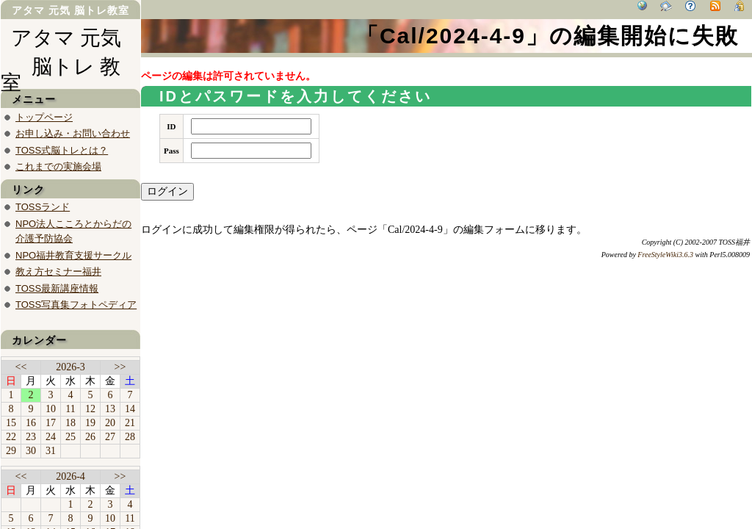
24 (51, 436)
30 (31, 450)
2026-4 (70, 476)
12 (90, 408)
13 (110, 408)
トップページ (44, 117)
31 (51, 450)
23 (31, 436)
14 (130, 408)
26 (90, 436)
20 (110, 422)
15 (11, 422)
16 (31, 422)
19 (90, 422)
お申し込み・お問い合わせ (72, 133)
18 (70, 422)
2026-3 (70, 367)
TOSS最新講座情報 (56, 288)
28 (130, 436)
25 (70, 436)
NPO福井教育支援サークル (73, 255)
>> (120, 367)
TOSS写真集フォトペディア (76, 304)
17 (51, 422)
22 (11, 436)
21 (130, 422)
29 (11, 450)
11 (70, 408)
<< (21, 367)
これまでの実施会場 (58, 166)
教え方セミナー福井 (58, 271)
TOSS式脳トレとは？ (61, 150)
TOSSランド (42, 206)
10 (51, 408)
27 (110, 436)
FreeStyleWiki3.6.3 (665, 255)
